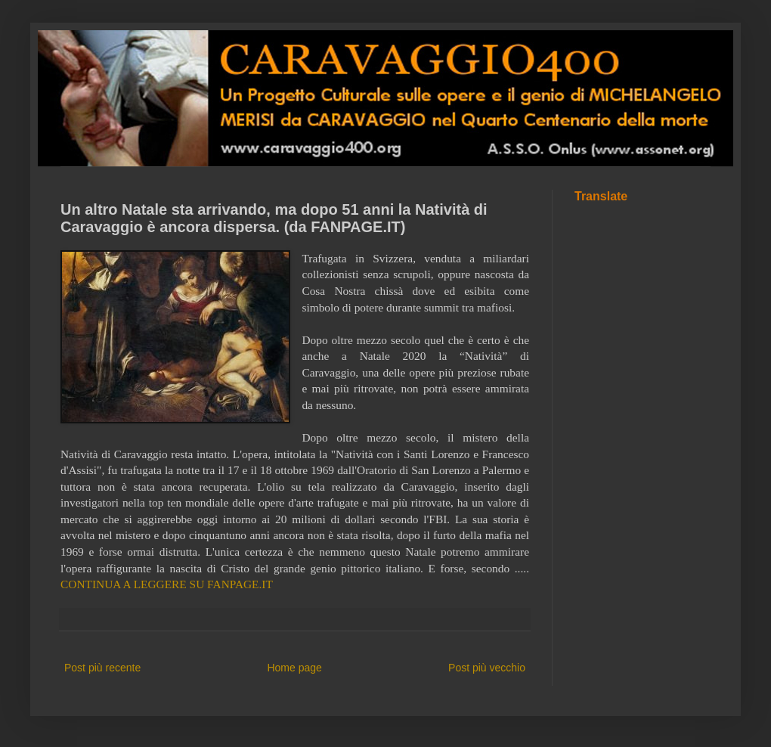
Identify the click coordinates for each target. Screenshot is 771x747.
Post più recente (102, 668)
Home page (294, 668)
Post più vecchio (486, 668)
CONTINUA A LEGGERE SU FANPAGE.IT (166, 584)
